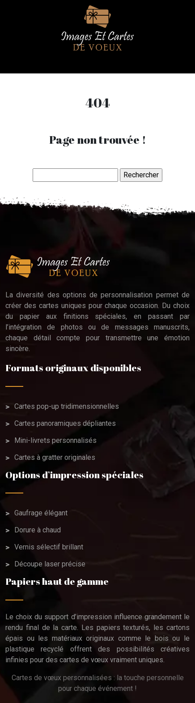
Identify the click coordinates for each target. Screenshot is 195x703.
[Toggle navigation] (14, 62)
